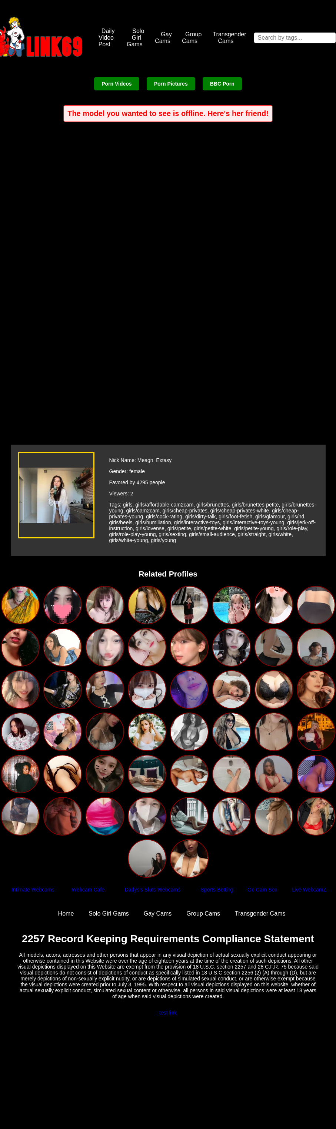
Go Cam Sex (262, 890)
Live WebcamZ (309, 890)
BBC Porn (222, 84)
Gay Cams (163, 37)
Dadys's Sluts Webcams (152, 890)
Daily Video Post (107, 37)
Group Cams (192, 37)
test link (168, 1013)
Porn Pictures (171, 84)
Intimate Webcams (32, 890)
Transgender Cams (229, 37)
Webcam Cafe (88, 890)
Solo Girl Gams (135, 37)
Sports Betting (217, 890)
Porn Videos (117, 84)
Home (66, 913)
